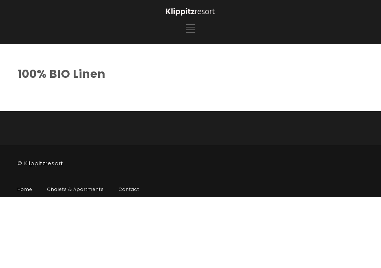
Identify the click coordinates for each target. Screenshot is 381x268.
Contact (129, 189)
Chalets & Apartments (75, 189)
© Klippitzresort (40, 163)
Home (24, 189)
